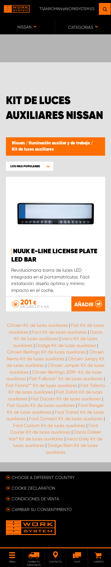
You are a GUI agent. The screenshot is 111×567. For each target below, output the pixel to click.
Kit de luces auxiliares (33, 149)
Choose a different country (43, 477)
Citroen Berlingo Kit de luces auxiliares (46, 352)
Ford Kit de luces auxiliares (59, 332)
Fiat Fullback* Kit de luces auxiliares (66, 378)
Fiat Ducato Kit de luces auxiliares (66, 399)
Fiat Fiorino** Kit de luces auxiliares (41, 385)
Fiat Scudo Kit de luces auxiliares (41, 405)
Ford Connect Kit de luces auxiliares (66, 418)
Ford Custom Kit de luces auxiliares (49, 425)
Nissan (19, 143)
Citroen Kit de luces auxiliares (37, 325)
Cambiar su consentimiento (42, 509)
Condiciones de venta (35, 498)
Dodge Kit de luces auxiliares (66, 345)
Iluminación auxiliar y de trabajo (60, 143)
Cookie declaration (33, 488)
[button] (29, 166)
